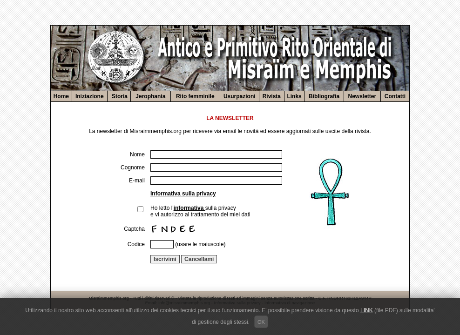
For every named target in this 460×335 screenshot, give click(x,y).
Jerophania (150, 96)
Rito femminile (195, 96)
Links (294, 96)
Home (61, 96)
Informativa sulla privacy (183, 193)
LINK (366, 310)
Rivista (272, 96)
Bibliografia (324, 96)
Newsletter (362, 96)
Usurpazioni (239, 96)
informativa (189, 208)
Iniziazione (89, 96)
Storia (119, 96)
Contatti (395, 96)
